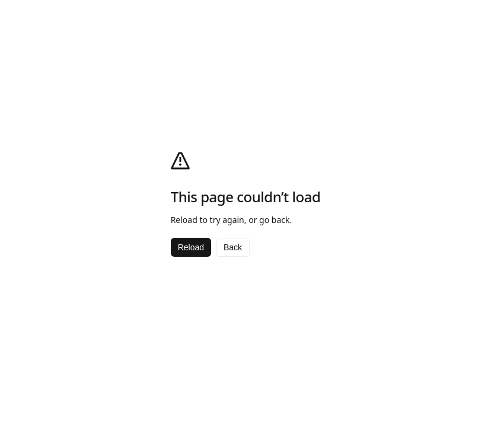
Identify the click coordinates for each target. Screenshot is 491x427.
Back (233, 247)
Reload (191, 247)
